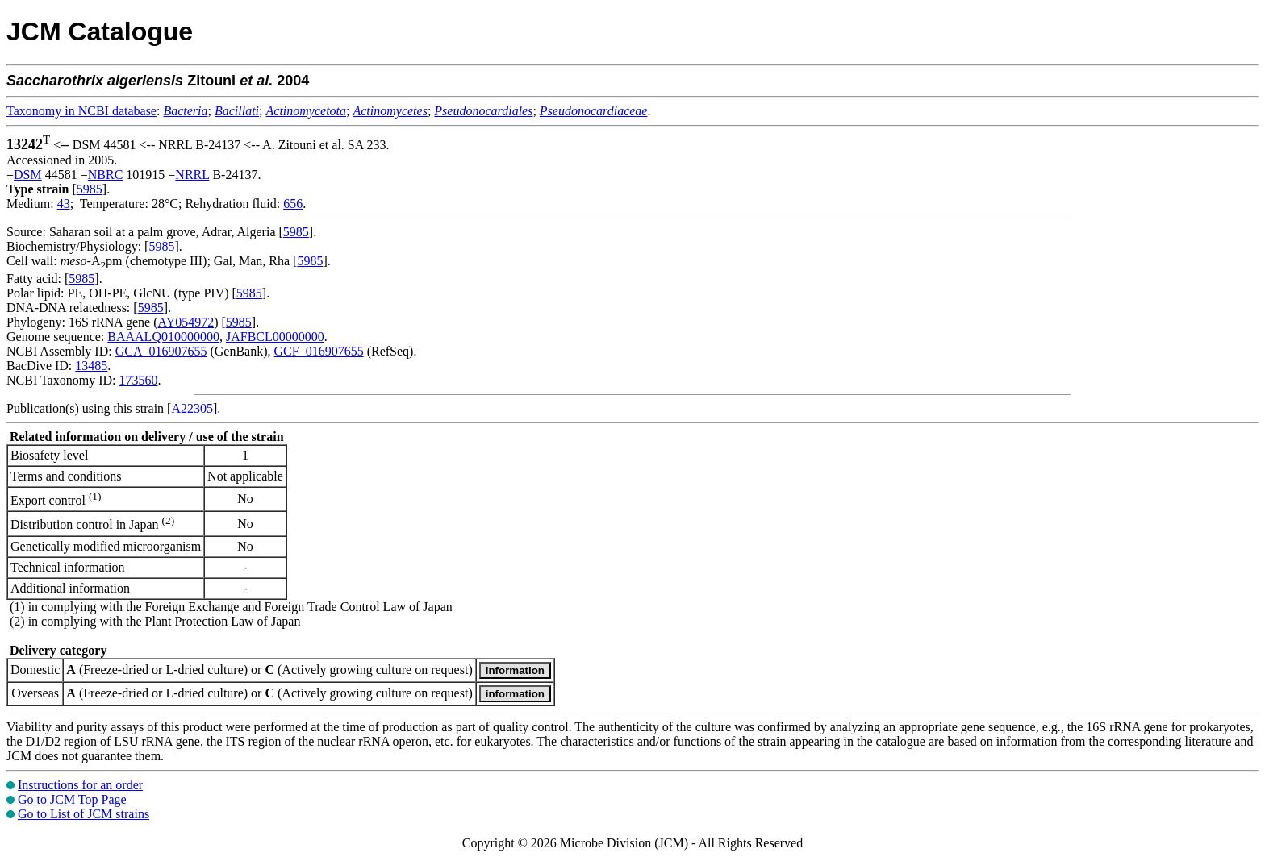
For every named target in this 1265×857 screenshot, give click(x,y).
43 (63, 203)
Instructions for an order (80, 785)
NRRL (192, 174)
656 (293, 203)
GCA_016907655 (161, 351)
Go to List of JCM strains (83, 814)
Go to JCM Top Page (72, 799)
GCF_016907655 (319, 351)
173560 (138, 380)
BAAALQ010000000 (163, 336)
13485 (91, 365)
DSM (28, 174)
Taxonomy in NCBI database (81, 111)
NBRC (105, 174)
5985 (89, 189)
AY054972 (186, 322)
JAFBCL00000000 (275, 336)
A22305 (192, 408)
